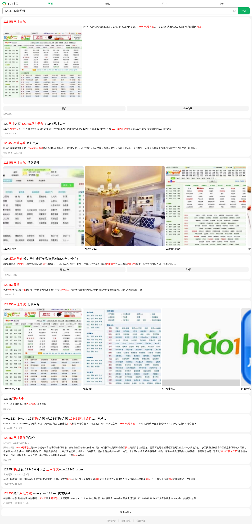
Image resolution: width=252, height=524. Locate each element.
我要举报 (140, 520)
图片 (164, 3)
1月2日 (187, 269)
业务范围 (187, 108)
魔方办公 (64, 269)
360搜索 (11, 3)
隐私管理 (126, 520)
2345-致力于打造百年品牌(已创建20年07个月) (40, 258)
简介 (64, 108)
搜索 (243, 10)
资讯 (107, 3)
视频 (221, 3)
